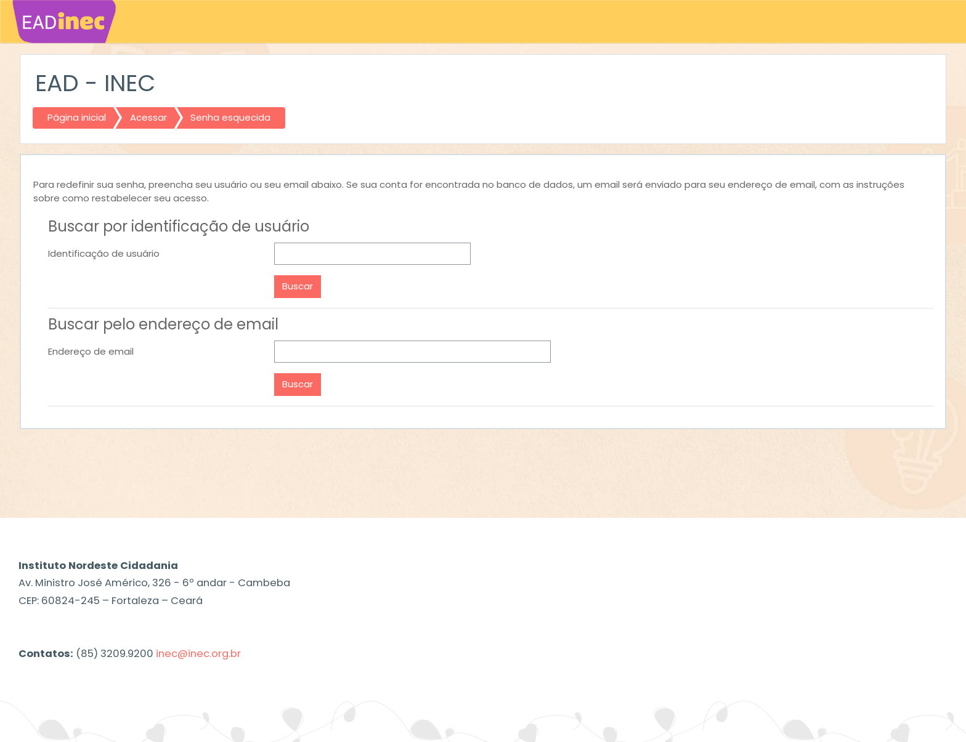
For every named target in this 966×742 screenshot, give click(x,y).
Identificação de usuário (104, 253)
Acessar (148, 117)
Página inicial (76, 117)
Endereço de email (91, 351)
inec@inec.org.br (198, 654)
